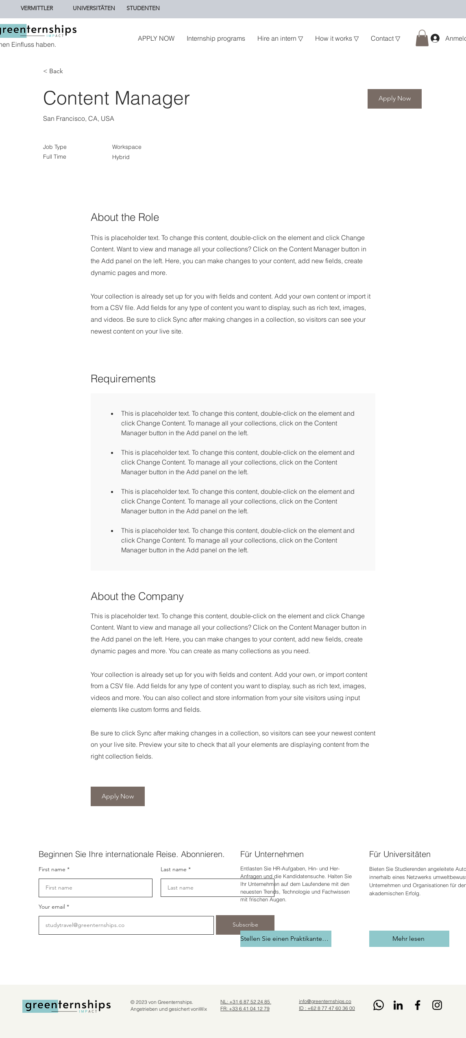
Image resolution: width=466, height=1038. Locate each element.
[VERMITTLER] (36, 8)
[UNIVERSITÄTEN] (94, 8)
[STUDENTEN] (143, 8)
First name (52, 869)
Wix (203, 1009)
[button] (422, 38)
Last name (174, 869)
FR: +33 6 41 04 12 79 (245, 1008)
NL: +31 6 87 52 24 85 (245, 1002)
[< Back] (72, 71)
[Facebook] (417, 1005)
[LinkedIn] (398, 1005)
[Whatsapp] (378, 1005)
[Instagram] (437, 1005)
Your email (52, 906)
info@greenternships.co (325, 1001)
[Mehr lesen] (409, 939)
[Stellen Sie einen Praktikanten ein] (285, 939)
